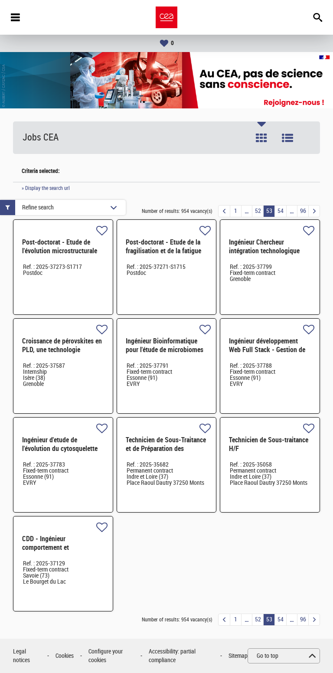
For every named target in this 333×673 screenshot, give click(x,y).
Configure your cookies (105, 656)
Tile (261, 138)
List (287, 138)
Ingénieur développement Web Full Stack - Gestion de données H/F (267, 350)
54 (281, 211)
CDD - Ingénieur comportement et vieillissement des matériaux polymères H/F (61, 552)
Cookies (65, 656)
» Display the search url (46, 188)
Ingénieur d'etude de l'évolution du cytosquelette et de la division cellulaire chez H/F (60, 453)
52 (258, 211)
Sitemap (238, 656)
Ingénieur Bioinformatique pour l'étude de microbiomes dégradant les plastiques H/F (165, 350)
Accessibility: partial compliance (172, 656)
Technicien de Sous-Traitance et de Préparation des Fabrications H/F (166, 448)
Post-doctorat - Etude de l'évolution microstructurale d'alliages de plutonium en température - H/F (59, 255)
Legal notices (21, 656)
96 (303, 211)
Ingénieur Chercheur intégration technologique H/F (264, 251)
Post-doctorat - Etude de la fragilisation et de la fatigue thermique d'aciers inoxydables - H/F (163, 255)
